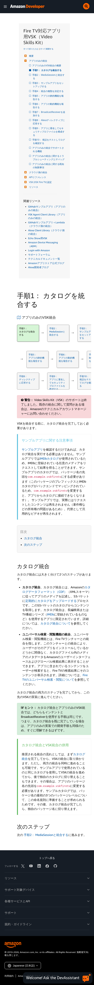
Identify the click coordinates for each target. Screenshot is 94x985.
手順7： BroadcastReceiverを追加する (49, 113)
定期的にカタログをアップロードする (51, 601)
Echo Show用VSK (37, 238)
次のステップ (33, 544)
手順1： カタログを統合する (47, 70)
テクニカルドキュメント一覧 (44, 258)
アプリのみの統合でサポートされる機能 (48, 149)
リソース (33, 187)
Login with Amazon (39, 250)
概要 (31, 55)
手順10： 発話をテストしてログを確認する (49, 141)
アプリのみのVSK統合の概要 (47, 65)
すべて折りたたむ (31, 49)
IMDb (50, 614)
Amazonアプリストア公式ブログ (46, 263)
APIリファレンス (37, 177)
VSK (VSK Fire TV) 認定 (40, 182)
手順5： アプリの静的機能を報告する (48, 97)
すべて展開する (46, 49)
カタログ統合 (33, 538)
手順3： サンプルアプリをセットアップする (48, 84)
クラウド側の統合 (37, 172)
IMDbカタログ (49, 458)
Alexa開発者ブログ (38, 267)
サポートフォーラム (39, 254)
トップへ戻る (47, 857)
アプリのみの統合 (37, 60)
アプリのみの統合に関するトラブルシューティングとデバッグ (49, 157)
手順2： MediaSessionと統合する (49, 76)
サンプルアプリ (32, 449)
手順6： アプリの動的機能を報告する (48, 105)
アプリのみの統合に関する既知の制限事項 (48, 165)
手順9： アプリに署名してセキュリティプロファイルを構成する (49, 132)
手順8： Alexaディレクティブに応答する (49, 122)
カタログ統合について (55, 623)
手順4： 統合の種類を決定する (48, 91)
